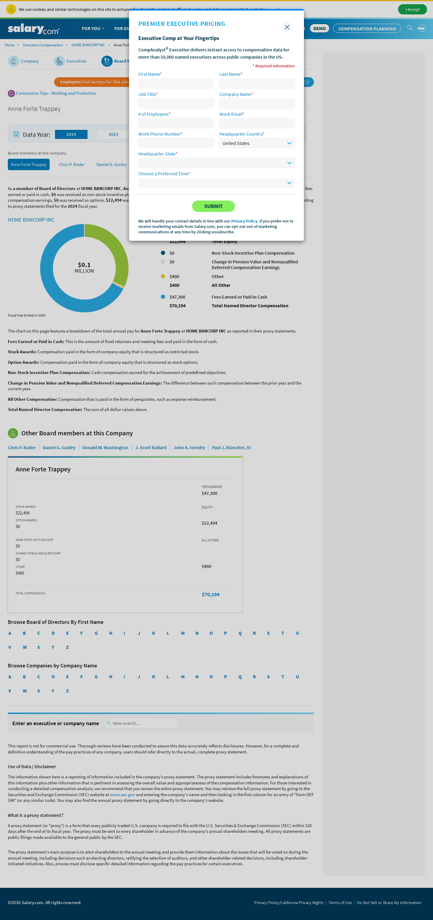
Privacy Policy (244, 221)
